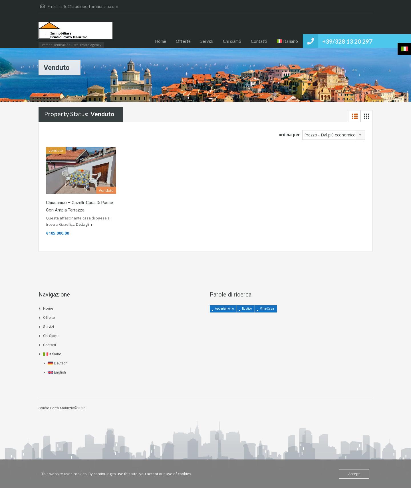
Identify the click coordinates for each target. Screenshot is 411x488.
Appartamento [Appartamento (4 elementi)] (224, 308)
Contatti (259, 41)
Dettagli (84, 224)
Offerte (183, 41)
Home (160, 41)
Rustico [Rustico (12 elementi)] (247, 308)
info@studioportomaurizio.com (89, 6)
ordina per (289, 134)
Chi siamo (232, 41)
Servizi (206, 41)
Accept (354, 473)
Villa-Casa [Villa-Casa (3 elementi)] (267, 308)
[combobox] (333, 135)
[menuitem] (287, 41)
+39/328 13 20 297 (347, 41)
